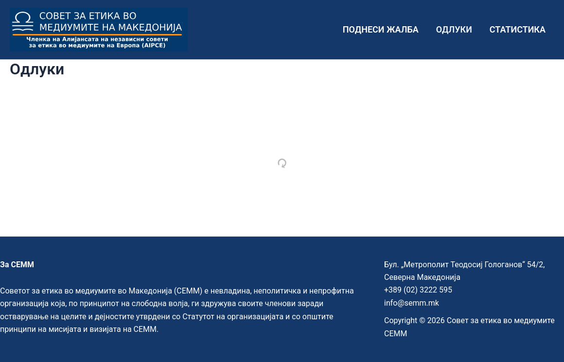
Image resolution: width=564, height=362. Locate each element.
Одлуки (454, 29)
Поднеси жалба (381, 29)
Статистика (518, 29)
